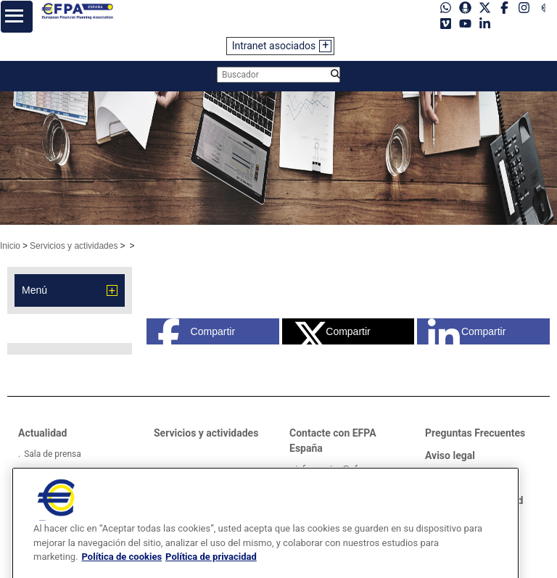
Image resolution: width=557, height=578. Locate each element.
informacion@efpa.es (337, 469)
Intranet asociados (274, 45)
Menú (34, 290)
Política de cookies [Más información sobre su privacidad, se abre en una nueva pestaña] (122, 570)
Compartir (196, 331)
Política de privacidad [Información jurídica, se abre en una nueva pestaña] (211, 570)
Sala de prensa (52, 454)
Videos (37, 471)
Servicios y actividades (73, 246)
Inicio (10, 246)
